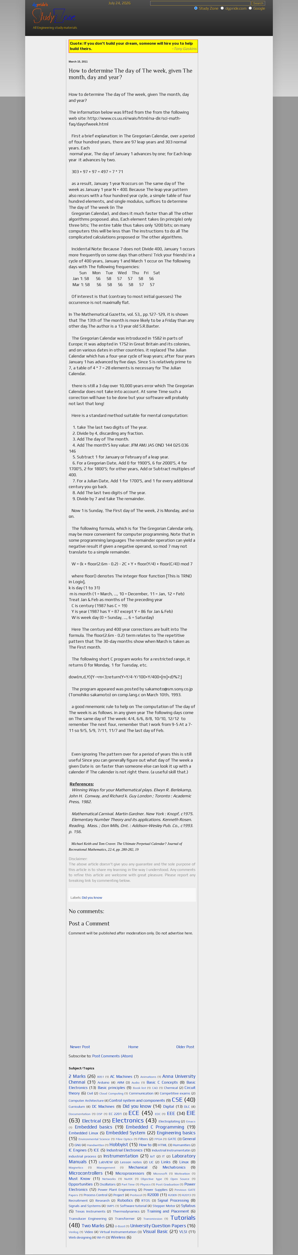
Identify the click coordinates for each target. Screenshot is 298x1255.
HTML (162, 1145)
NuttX (128, 1179)
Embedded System (125, 1132)
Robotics (125, 1200)
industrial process (82, 1156)
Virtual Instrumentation (118, 1232)
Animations (148, 1077)
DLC (187, 1106)
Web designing (80, 1237)
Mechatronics (174, 1167)
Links (166, 1162)
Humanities (182, 1145)
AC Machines (121, 1076)
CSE (177, 1099)
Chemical (171, 1088)
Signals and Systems (85, 1206)
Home (133, 1047)
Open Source (180, 1179)
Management (106, 1167)
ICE (96, 1150)
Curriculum (77, 1106)
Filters (143, 1139)
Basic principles (111, 1087)
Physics (145, 1184)
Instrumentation (120, 1155)
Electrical (91, 1120)
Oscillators (108, 1184)
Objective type (151, 1179)
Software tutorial (133, 1206)
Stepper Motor (164, 1206)
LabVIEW (106, 1162)
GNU (77, 1145)
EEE (171, 1113)
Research (103, 1200)
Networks (109, 1179)
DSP (99, 1114)
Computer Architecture (86, 1100)
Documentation (79, 1114)
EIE (190, 1112)
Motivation (182, 1173)
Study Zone (208, 8)
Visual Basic (155, 1231)
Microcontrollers (86, 1173)
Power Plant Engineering (117, 1190)
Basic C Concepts (162, 1082)
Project (118, 1195)
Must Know (79, 1178)
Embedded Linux (83, 1133)
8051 (100, 1077)
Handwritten (95, 1145)
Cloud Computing (111, 1093)
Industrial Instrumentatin (171, 1150)
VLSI (183, 1231)
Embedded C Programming (155, 1126)
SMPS (110, 1206)
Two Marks (93, 1225)
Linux (184, 1162)
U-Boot (120, 1226)
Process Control (96, 1195)
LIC (151, 1162)
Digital (168, 1106)
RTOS (146, 1200)
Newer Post (80, 1047)
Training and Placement (168, 1211)
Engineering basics (176, 1132)
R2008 (153, 1194)
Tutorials (182, 1217)
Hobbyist (118, 1144)
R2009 (172, 1195)
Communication (141, 1093)
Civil (90, 1093)
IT (163, 1156)
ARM (120, 1082)
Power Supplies (156, 1190)
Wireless (118, 1237)
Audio (136, 1082)
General (189, 1138)
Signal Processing (173, 1200)
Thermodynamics (126, 1211)
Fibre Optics (124, 1139)
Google (259, 8)
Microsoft (160, 1173)
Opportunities (81, 1184)
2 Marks (77, 1076)
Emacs (190, 1121)
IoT (152, 1156)
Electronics (128, 1120)
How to (145, 1145)
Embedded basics (93, 1126)
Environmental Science (94, 1139)
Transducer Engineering (87, 1218)
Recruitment (78, 1200)
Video (88, 1232)
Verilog (73, 1232)
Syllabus (188, 1205)
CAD (155, 1088)
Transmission (152, 1218)
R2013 (186, 1195)
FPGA (158, 1139)
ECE (133, 1112)
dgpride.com (235, 8)
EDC (158, 1114)
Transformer (125, 1218)
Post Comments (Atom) (112, 1056)
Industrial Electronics (124, 1150)
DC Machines (103, 1106)
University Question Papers (158, 1225)
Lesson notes (131, 1162)
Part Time (128, 1184)
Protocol (136, 1195)
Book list (139, 1088)
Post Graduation (167, 1184)
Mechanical (137, 1167)
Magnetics (76, 1167)
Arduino (103, 1082)
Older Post (185, 1047)
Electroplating (169, 1121)
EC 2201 (115, 1114)
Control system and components (137, 1100)
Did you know (92, 897)
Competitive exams (175, 1093)
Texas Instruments (90, 1211)
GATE (172, 1139)
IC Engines (78, 1150)
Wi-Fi (101, 1237)
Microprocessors (129, 1173)
